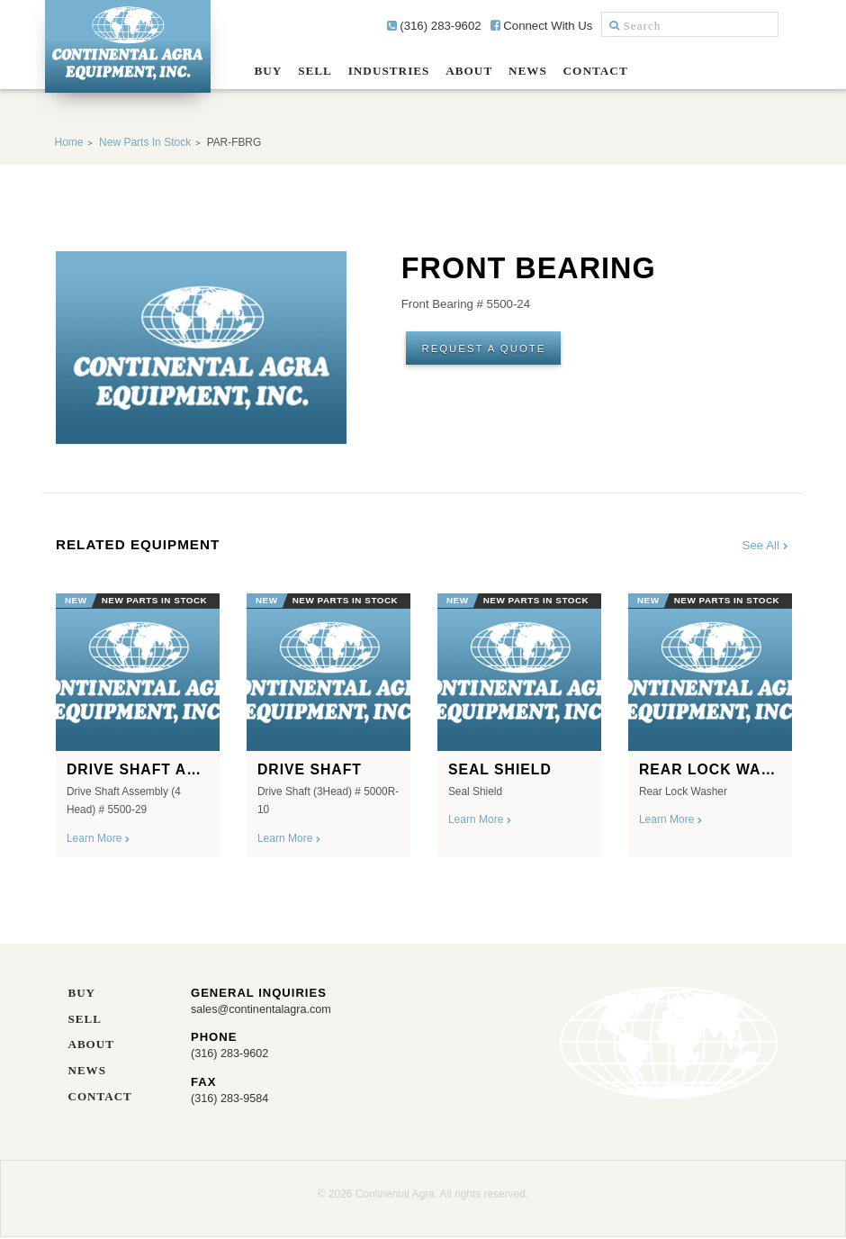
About (469, 70)
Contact (595, 70)
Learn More (98, 838)
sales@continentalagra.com (264, 1010)
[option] (137, 719)
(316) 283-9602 (434, 25)
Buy (268, 70)
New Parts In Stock (144, 142)
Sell (315, 70)
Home (69, 142)
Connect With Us (541, 25)
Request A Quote (487, 349)
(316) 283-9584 (231, 1099)
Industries (389, 70)
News (527, 70)
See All (766, 545)
